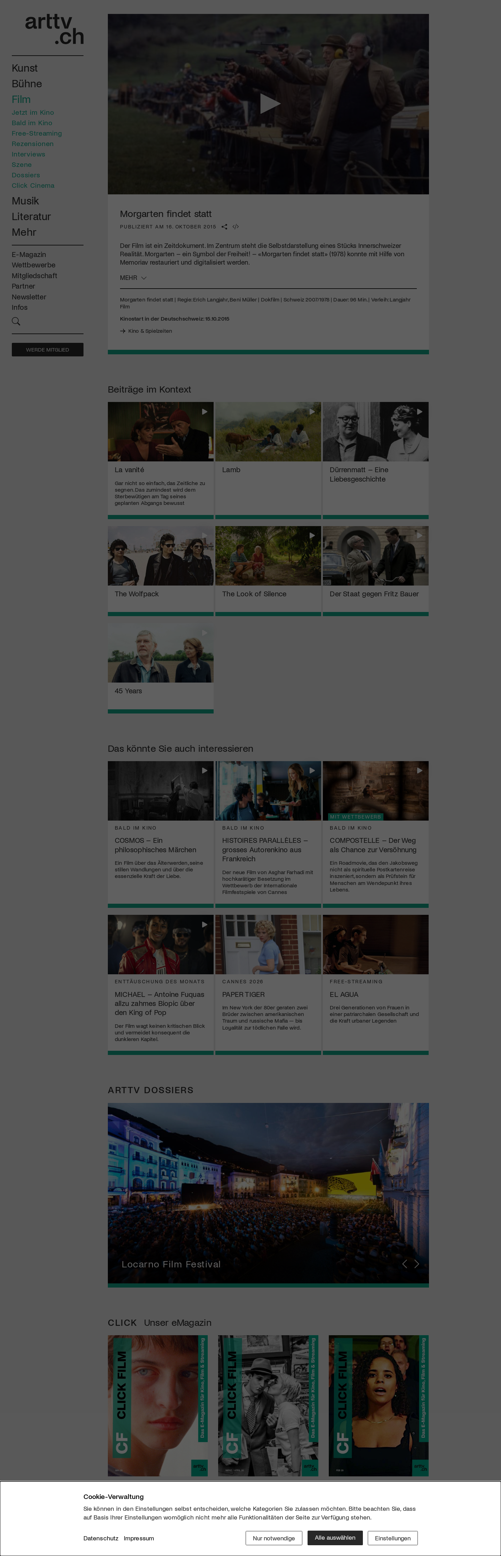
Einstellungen (392, 1537)
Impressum (139, 1538)
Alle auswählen (333, 1537)
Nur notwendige (272, 1537)
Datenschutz (101, 1538)
